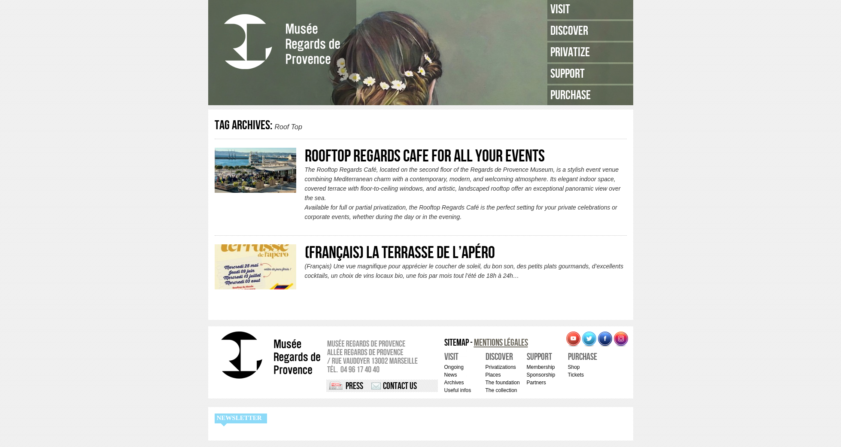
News (450, 375)
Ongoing (454, 367)
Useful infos (457, 390)
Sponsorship (541, 375)
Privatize (570, 52)
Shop (574, 367)
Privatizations (501, 367)
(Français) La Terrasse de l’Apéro (400, 253)
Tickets (576, 375)
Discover (569, 31)
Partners (536, 383)
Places (493, 375)
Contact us (400, 386)
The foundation (503, 383)
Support (567, 74)
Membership (541, 367)
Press (354, 386)
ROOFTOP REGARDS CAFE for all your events (425, 156)
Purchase (570, 95)
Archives (454, 383)
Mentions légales (501, 343)
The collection (501, 390)
